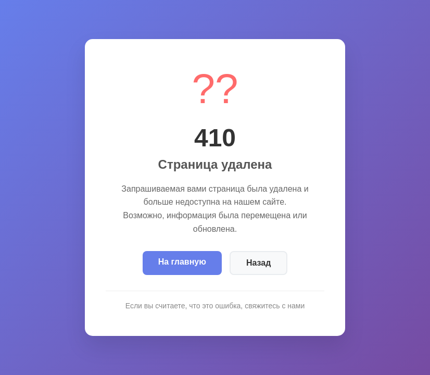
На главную (182, 261)
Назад (258, 262)
